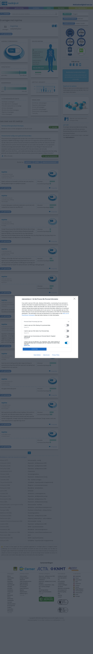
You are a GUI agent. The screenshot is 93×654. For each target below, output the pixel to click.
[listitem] (46, 321)
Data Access (46, 355)
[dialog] (46, 327)
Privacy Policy (55, 355)
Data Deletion (37, 355)
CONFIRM (35, 349)
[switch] (67, 325)
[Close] (75, 299)
